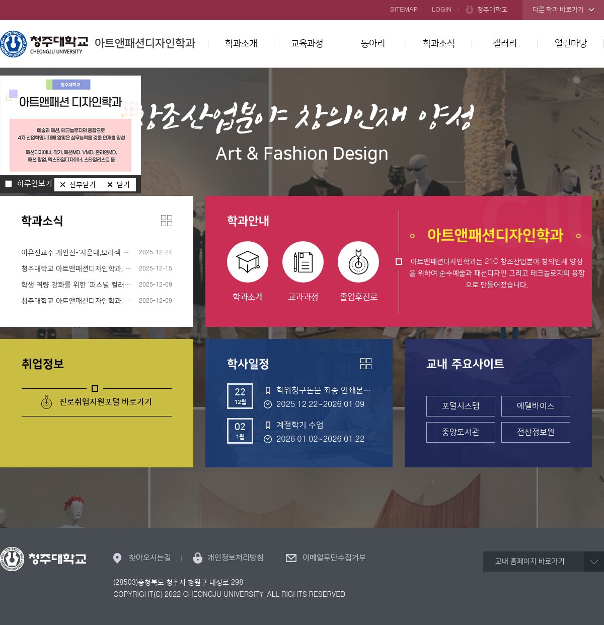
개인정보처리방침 (235, 557)
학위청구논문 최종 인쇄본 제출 (323, 390)
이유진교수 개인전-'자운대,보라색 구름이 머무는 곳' (96, 253)
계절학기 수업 (300, 425)
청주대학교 (492, 9)
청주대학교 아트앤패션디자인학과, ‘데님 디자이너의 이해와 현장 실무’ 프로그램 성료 (96, 301)
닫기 (123, 185)
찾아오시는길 (150, 557)
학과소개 (241, 44)
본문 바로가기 (302, 0)
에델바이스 (536, 405)
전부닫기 (82, 185)
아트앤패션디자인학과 (97, 43)
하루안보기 (34, 184)
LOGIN (441, 9)
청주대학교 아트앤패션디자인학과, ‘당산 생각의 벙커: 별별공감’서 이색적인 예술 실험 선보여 (96, 269)
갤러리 (505, 44)
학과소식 (439, 44)
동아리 (373, 44)
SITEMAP (404, 9)
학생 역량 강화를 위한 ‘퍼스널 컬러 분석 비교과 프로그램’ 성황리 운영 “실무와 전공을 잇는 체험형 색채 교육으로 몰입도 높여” (96, 285)
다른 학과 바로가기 (558, 9)
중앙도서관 (461, 432)
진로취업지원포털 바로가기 (105, 401)
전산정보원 (536, 432)
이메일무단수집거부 (334, 557)
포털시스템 (461, 405)
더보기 (166, 220)
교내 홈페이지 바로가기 (530, 562)
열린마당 (571, 44)
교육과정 (307, 44)
